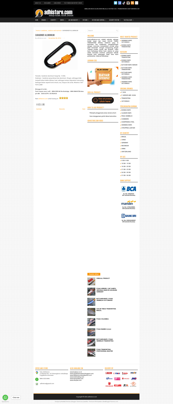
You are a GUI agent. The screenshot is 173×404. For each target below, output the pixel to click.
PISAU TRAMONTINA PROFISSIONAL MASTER (104, 350)
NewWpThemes (66, 401)
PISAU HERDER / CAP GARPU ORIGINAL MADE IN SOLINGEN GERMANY (106, 290)
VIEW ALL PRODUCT (103, 278)
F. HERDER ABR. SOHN (128, 95)
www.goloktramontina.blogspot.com (82, 373)
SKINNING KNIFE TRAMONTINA (126, 78)
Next (83, 109)
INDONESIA (125, 145)
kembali (38, 109)
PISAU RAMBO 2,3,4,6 (103, 329)
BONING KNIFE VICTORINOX (126, 61)
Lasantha (85, 401)
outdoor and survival (54, 30)
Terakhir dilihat (94, 274)
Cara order (57, 3)
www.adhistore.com (93, 39)
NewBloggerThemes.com (110, 401)
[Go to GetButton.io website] (5, 401)
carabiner (44, 30)
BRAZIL (123, 137)
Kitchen (86, 19)
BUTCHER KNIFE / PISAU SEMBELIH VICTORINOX (104, 299)
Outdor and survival (99, 19)
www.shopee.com (76, 380)
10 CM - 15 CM (126, 163)
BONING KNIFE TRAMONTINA (126, 46)
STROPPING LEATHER (128, 128)
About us (38, 3)
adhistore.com (43, 98)
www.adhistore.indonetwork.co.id (80, 375)
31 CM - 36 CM (126, 175)
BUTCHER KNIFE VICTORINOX (126, 73)
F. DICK (123, 92)
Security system (115, 19)
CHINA (123, 140)
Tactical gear (129, 19)
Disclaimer (47, 3)
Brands (45, 19)
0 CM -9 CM (125, 160)
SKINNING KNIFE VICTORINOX (126, 41)
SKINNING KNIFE (126, 125)
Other (38, 24)
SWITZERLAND (126, 151)
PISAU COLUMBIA (102, 319)
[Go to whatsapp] (5, 397)
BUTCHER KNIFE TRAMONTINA (126, 68)
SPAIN (123, 148)
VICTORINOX (125, 101)
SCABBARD (125, 119)
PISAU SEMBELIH (126, 116)
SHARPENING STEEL (127, 122)
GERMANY (124, 142)
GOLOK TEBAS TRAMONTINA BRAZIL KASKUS (102, 42)
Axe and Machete (75, 19)
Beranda (62, 109)
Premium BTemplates (95, 401)
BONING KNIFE (126, 110)
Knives (63, 19)
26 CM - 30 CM (126, 172)
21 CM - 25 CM (126, 169)
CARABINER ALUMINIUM (45, 35)
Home (36, 20)
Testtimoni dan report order (73, 3)
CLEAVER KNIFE (126, 113)
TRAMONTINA (125, 98)
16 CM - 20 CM (126, 166)
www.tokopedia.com (76, 378)
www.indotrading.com (77, 377)
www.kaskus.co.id (76, 372)
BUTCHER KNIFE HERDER (129, 65)
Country (55, 19)
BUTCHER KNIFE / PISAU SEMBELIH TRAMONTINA (104, 340)
